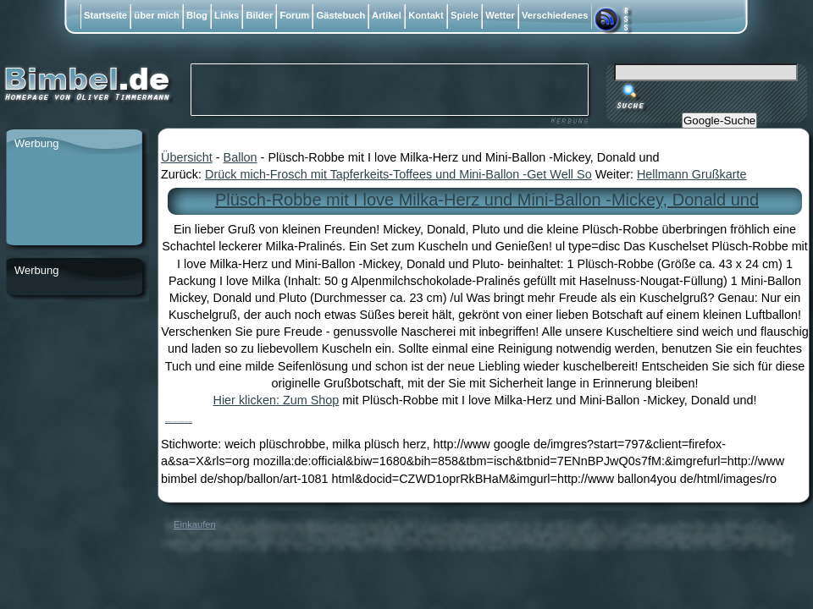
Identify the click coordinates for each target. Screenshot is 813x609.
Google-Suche (719, 120)
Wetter (500, 15)
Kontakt (426, 15)
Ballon (240, 157)
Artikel (386, 15)
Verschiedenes (555, 15)
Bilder (259, 15)
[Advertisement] (73, 200)
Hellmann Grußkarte (692, 174)
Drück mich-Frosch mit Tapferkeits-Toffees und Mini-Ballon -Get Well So (398, 174)
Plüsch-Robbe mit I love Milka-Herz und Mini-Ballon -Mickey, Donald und (487, 199)
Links (226, 15)
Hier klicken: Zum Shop (276, 400)
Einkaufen (195, 524)
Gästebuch (340, 15)
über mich (156, 15)
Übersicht (187, 157)
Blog (197, 15)
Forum (294, 15)
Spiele (464, 15)
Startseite (105, 15)
